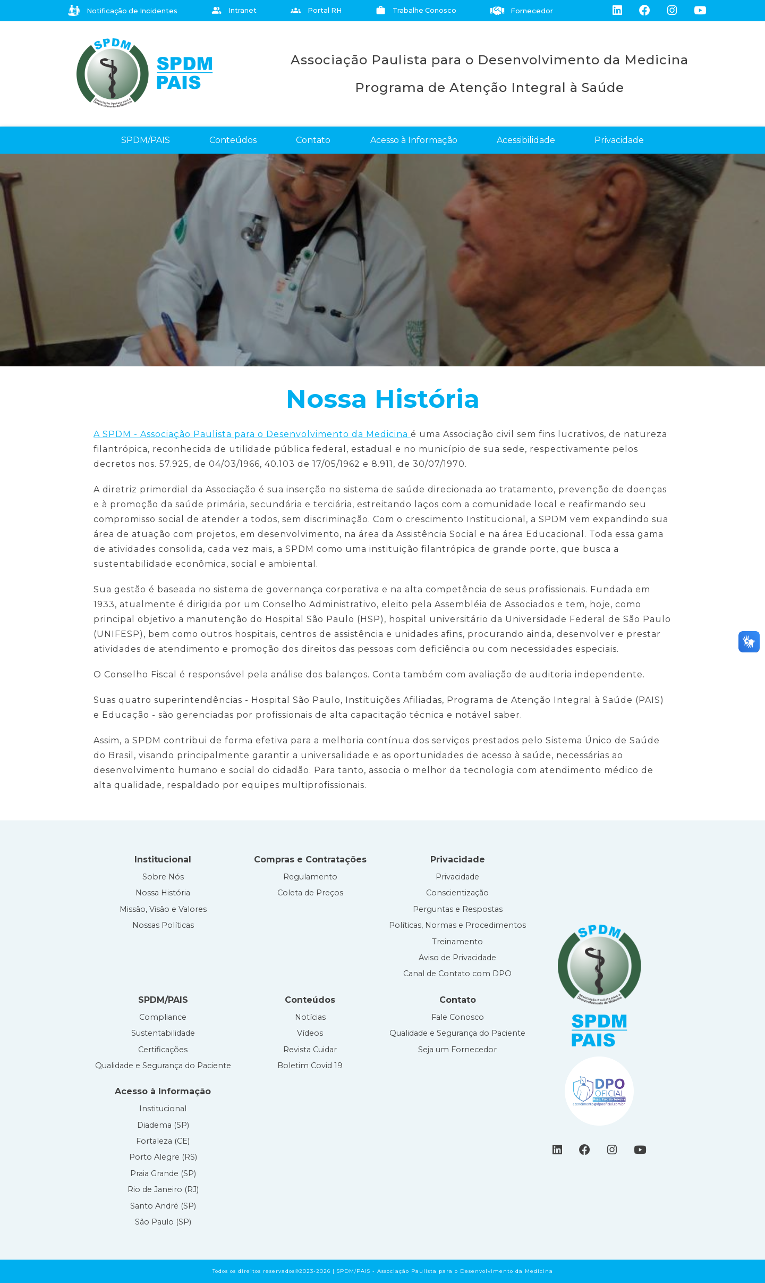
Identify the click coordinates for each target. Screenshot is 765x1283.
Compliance (162, 1017)
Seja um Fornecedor (457, 1049)
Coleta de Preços (310, 892)
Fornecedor (522, 10)
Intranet (234, 10)
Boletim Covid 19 (310, 1065)
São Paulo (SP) (163, 1222)
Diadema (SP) (163, 1125)
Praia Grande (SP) (163, 1173)
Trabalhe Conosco (416, 10)
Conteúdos (233, 140)
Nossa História (162, 892)
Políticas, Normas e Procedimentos (457, 925)
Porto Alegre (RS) (163, 1157)
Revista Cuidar (310, 1049)
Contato (313, 140)
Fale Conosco (457, 1017)
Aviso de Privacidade (457, 957)
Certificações (163, 1049)
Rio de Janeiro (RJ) (163, 1189)
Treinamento (457, 941)
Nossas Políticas (163, 925)
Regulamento (310, 877)
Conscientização (457, 892)
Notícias (310, 1017)
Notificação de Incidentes (122, 10)
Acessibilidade (526, 140)
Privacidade (619, 140)
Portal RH (316, 10)
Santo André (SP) (163, 1206)
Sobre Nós (163, 877)
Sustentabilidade (163, 1033)
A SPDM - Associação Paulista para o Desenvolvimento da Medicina (252, 434)
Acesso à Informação (413, 140)
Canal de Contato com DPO (457, 973)
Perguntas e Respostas (458, 909)
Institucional (162, 1108)
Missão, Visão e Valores (163, 909)
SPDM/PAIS (145, 140)
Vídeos (310, 1033)
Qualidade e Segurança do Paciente (163, 1065)
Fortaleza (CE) (163, 1141)
